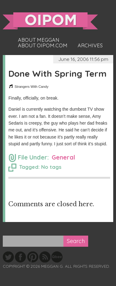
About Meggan (38, 40)
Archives (90, 45)
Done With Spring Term (57, 73)
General (63, 157)
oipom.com (50, 20)
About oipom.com (42, 45)
